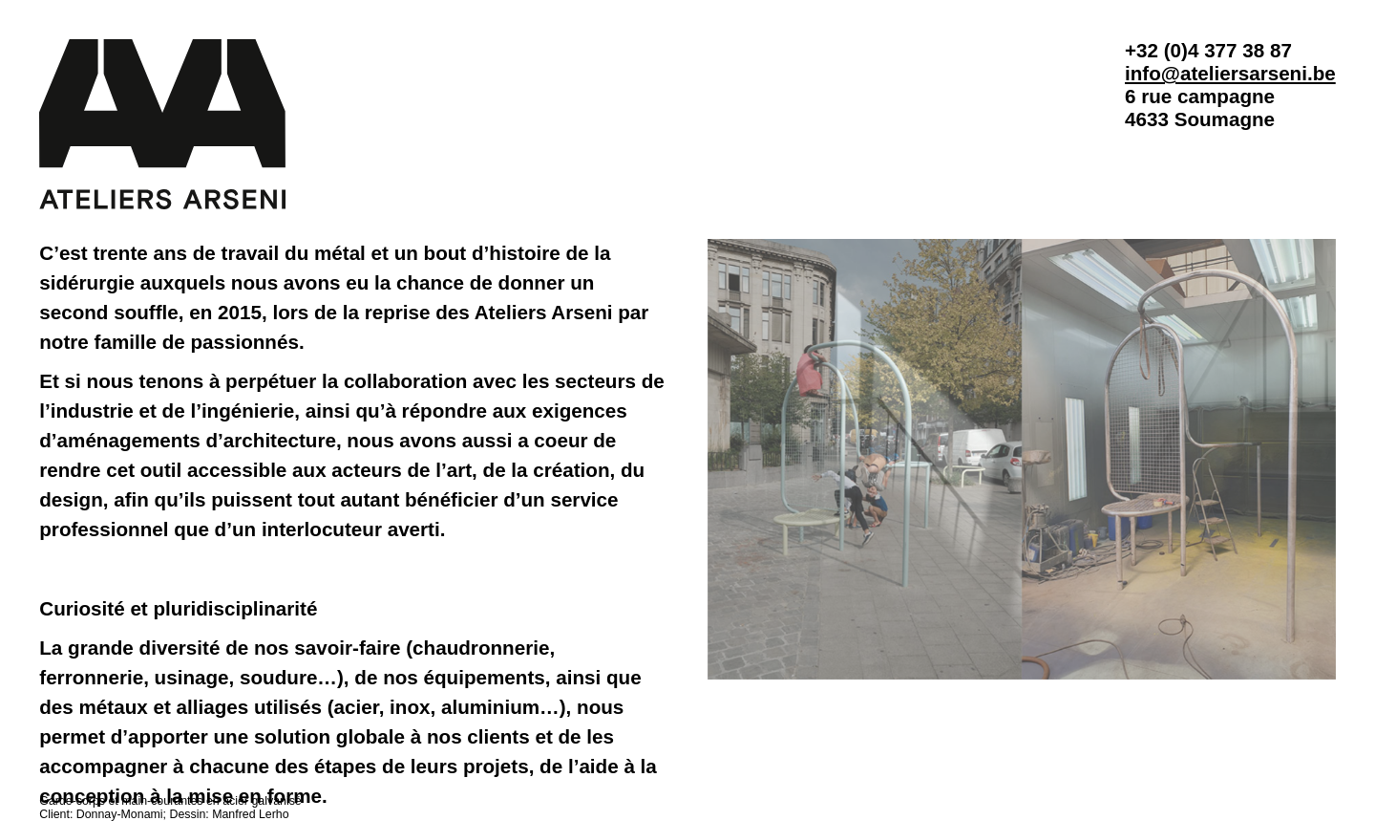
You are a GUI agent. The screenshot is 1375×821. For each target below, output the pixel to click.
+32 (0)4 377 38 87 (1208, 50)
